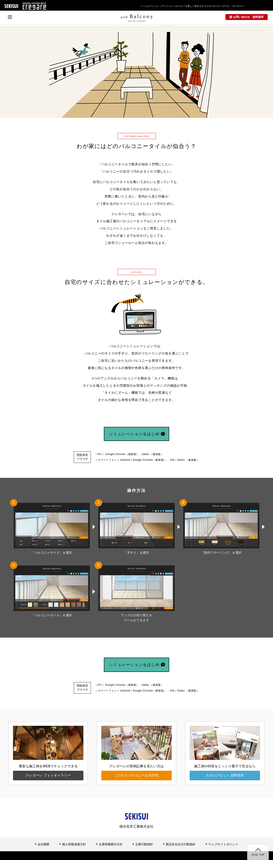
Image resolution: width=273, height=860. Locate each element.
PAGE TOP (258, 854)
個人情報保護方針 (72, 832)
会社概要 (42, 832)
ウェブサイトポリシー (222, 832)
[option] (80, 49)
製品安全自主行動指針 (179, 832)
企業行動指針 (142, 832)
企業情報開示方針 (109, 832)
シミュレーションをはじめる (142, 429)
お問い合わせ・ (254, 19)
